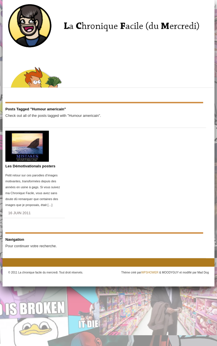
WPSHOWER (150, 272)
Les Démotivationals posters (30, 166)
